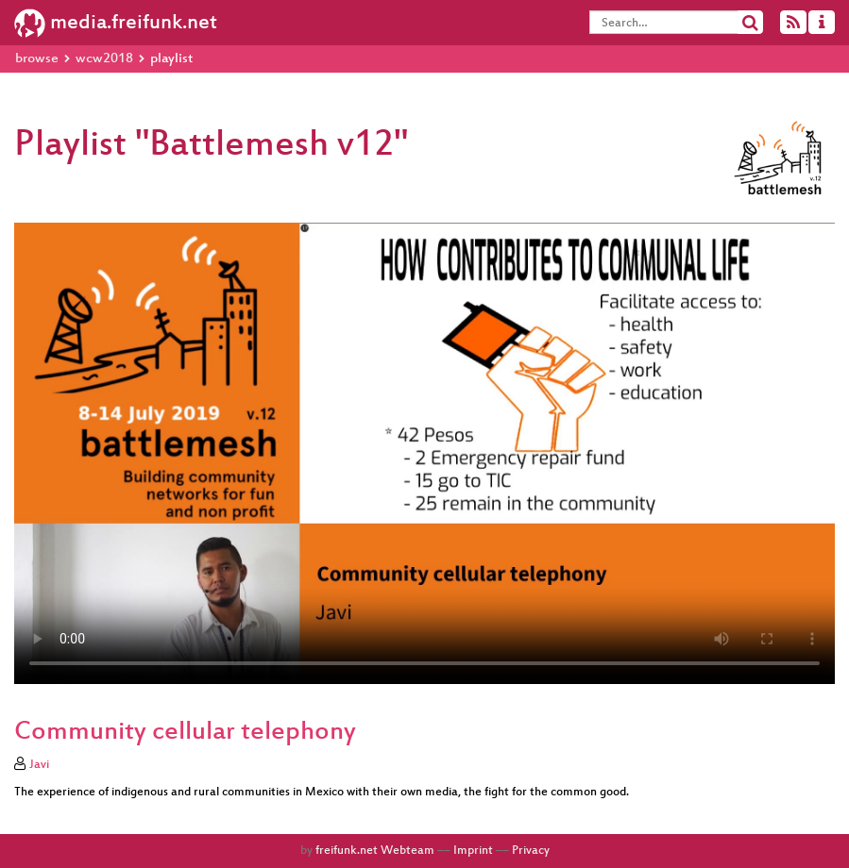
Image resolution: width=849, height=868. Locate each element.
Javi (39, 765)
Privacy (531, 851)
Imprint (473, 851)
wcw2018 (104, 59)
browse (37, 59)
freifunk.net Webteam (374, 851)
